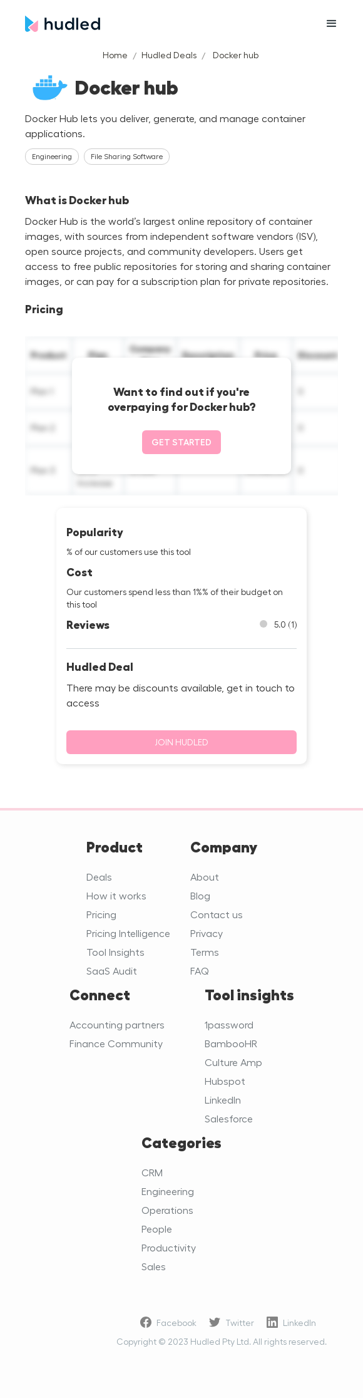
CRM (152, 1172)
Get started (181, 442)
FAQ (199, 970)
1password (229, 1024)
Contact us (216, 914)
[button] (331, 24)
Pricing (101, 914)
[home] (163, 24)
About (204, 877)
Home (115, 54)
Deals (99, 877)
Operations (167, 1210)
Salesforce (229, 1118)
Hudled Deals (169, 54)
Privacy (206, 933)
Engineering (167, 1191)
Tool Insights (115, 952)
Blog (200, 895)
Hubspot (225, 1081)
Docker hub (235, 54)
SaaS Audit (111, 970)
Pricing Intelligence (128, 933)
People (156, 1229)
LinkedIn (223, 1099)
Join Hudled (181, 742)
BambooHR (231, 1043)
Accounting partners (117, 1024)
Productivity (168, 1247)
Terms (204, 952)
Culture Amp (233, 1062)
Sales (153, 1266)
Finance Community (116, 1043)
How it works (116, 895)
